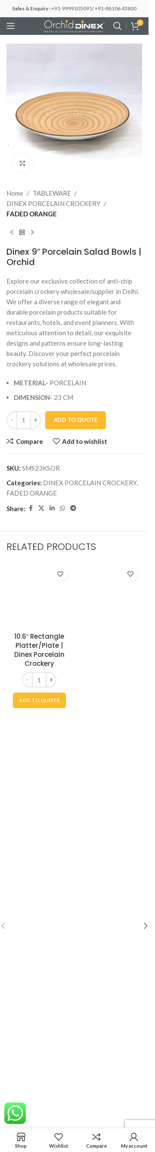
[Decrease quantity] (11, 420)
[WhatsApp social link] (62, 508)
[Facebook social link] (30, 508)
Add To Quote (75, 419)
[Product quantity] (23, 420)
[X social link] (41, 508)
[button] (39, 700)
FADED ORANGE (31, 214)
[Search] (117, 25)
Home (14, 193)
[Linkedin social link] (52, 508)
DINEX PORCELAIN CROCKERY (53, 203)
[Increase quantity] (35, 420)
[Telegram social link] (73, 508)
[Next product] (32, 233)
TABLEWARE (52, 193)
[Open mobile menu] (10, 25)
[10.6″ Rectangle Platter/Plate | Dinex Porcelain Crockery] (39, 595)
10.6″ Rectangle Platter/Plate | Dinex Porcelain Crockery (39, 650)
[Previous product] (11, 233)
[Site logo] (74, 25)
